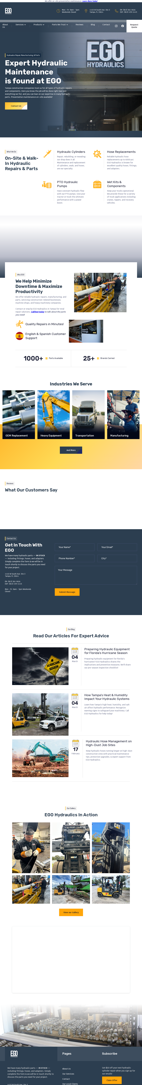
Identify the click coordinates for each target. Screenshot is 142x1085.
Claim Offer (111, 1080)
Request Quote (134, 26)
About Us (5, 26)
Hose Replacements (121, 152)
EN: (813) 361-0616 (127, 10)
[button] (20, 25)
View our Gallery (71, 912)
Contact (106, 24)
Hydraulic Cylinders (71, 152)
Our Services (68, 1074)
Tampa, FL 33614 (96, 12)
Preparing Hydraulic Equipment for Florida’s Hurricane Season (107, 662)
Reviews (79, 24)
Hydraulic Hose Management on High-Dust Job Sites (109, 754)
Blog (93, 24)
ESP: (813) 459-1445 (128, 12)
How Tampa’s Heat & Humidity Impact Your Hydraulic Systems (106, 708)
